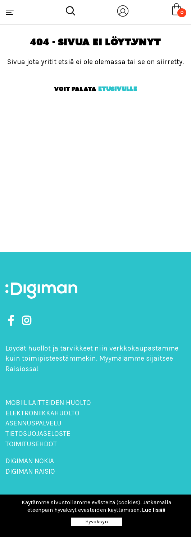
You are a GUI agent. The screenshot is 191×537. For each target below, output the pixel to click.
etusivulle (117, 88)
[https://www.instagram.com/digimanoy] (26, 321)
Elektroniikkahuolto (42, 413)
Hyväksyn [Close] (96, 522)
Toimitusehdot (31, 444)
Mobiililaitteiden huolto (48, 402)
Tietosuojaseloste (38, 433)
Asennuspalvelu (33, 423)
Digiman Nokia (29, 461)
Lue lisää (153, 509)
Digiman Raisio (30, 471)
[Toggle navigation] (9, 12)
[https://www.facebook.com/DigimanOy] (12, 321)
